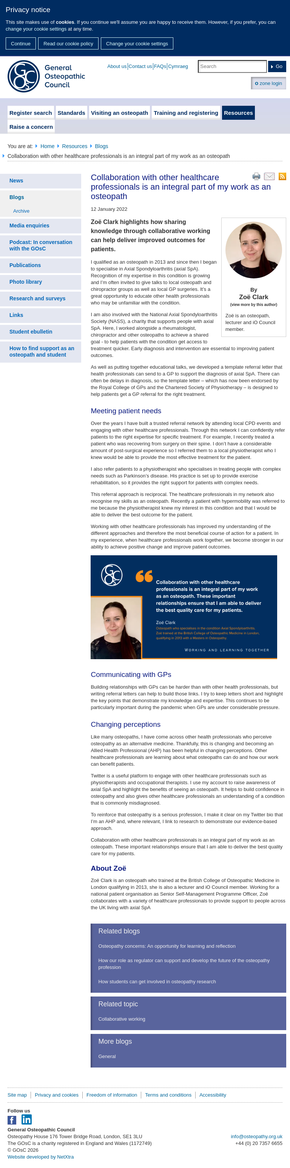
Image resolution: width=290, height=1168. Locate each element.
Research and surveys (37, 298)
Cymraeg (178, 66)
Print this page (256, 176)
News (16, 181)
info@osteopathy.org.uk (256, 1136)
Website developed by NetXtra (41, 1157)
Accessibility (212, 1095)
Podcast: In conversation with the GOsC (40, 245)
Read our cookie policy (68, 43)
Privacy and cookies (57, 1095)
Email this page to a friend (269, 176)
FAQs (160, 66)
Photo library (25, 282)
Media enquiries (29, 225)
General (107, 1056)
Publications (25, 265)
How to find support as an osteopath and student (41, 351)
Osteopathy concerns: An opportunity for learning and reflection (167, 946)
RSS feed (282, 176)
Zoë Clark (253, 297)
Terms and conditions (168, 1095)
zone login (268, 83)
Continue (21, 43)
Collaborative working (121, 1019)
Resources (75, 146)
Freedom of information (111, 1095)
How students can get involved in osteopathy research (157, 981)
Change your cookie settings (137, 43)
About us (116, 66)
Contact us (140, 66)
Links (16, 315)
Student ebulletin (30, 332)
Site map (17, 1095)
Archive (21, 211)
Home (47, 146)
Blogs (101, 146)
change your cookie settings (36, 29)
